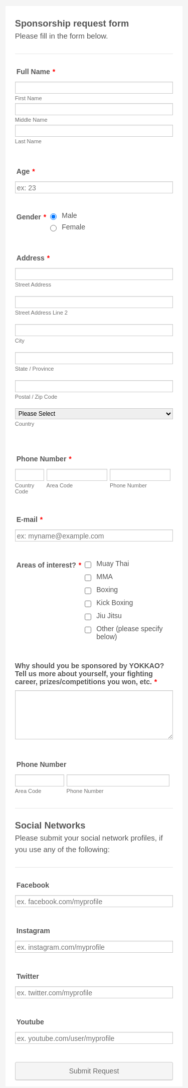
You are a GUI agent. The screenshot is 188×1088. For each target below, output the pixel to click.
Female (73, 227)
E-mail (30, 519)
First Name (28, 98)
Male (69, 215)
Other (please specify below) (129, 633)
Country (25, 424)
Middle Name (31, 120)
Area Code (60, 485)
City (20, 341)
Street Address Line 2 (41, 313)
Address (33, 258)
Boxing (107, 590)
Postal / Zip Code (36, 397)
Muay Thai (112, 564)
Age (26, 171)
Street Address (33, 285)
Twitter (28, 976)
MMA (104, 577)
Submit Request (94, 1071)
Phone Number (44, 459)
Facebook (33, 885)
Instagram (33, 931)
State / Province (34, 369)
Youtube (30, 1022)
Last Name (28, 141)
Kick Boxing (114, 603)
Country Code (25, 488)
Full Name (36, 72)
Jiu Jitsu (109, 616)
